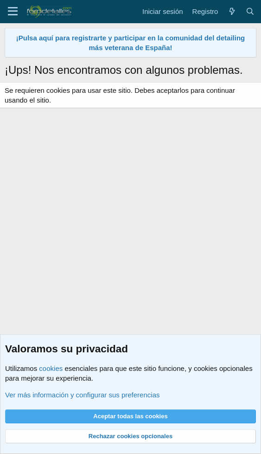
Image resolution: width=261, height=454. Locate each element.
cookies (51, 368)
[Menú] (13, 11)
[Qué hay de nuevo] (232, 11)
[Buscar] (250, 11)
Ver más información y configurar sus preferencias (82, 395)
